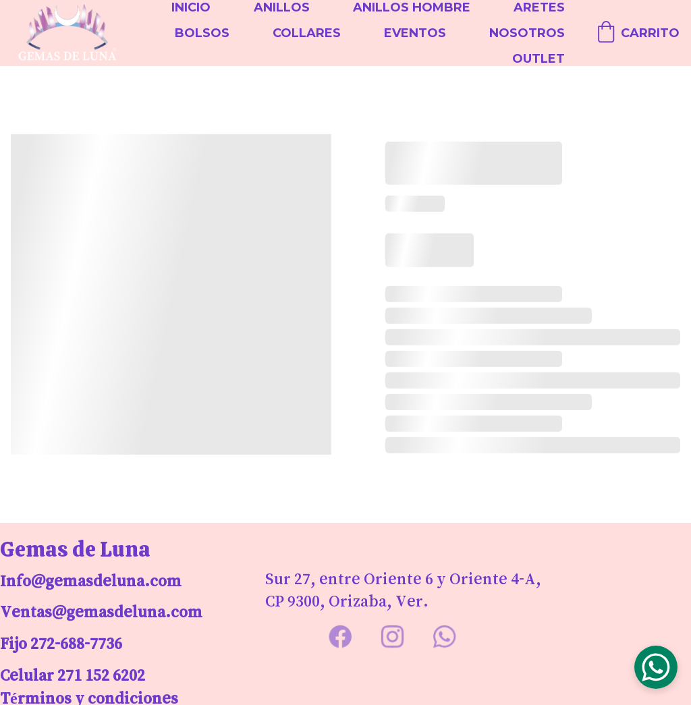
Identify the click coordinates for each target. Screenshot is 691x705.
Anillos (282, 7)
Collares (307, 33)
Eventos (415, 33)
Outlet (538, 58)
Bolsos (202, 33)
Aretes (539, 7)
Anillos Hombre (411, 7)
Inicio (191, 7)
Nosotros (527, 33)
